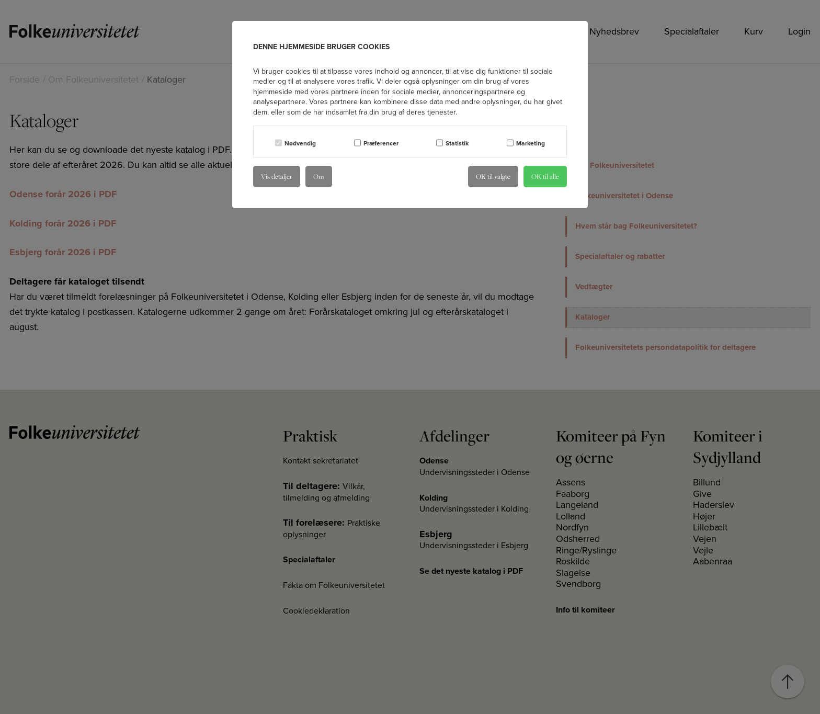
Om (318, 176)
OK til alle (545, 176)
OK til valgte (493, 176)
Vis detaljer (276, 176)
